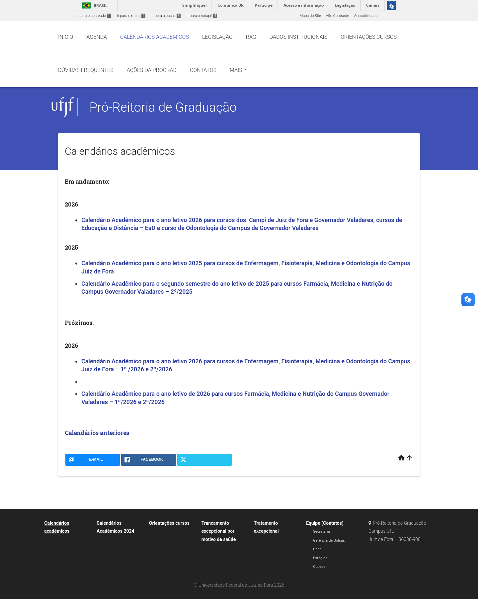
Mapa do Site (310, 16)
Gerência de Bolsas (329, 540)
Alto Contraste (337, 16)
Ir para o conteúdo (93, 16)
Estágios (320, 558)
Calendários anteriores (97, 433)
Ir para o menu (131, 16)
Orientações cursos (169, 523)
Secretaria (321, 531)
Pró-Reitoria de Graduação (163, 107)
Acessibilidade (365, 16)
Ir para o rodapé (202, 16)
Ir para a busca (166, 16)
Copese (319, 567)
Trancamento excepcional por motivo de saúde (218, 531)
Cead (317, 549)
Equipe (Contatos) (325, 523)
